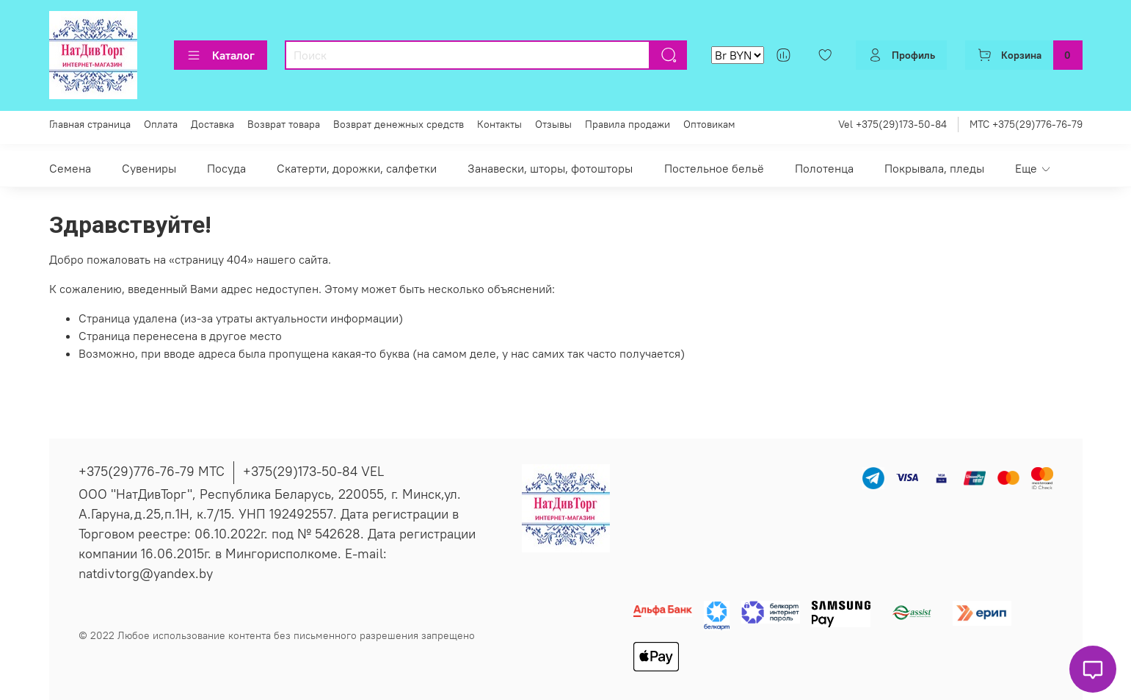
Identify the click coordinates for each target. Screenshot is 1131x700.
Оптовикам (709, 124)
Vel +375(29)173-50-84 (892, 124)
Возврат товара (283, 124)
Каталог (220, 55)
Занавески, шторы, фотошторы (550, 168)
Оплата (161, 124)
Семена (70, 168)
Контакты (499, 124)
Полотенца (824, 168)
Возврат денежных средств (398, 124)
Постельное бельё (714, 168)
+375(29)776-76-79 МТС (152, 471)
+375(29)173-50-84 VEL (313, 471)
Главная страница (90, 124)
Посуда (226, 168)
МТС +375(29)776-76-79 (1026, 124)
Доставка (212, 124)
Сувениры (149, 168)
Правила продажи (627, 124)
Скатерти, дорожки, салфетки (357, 168)
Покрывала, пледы (934, 168)
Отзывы (553, 124)
